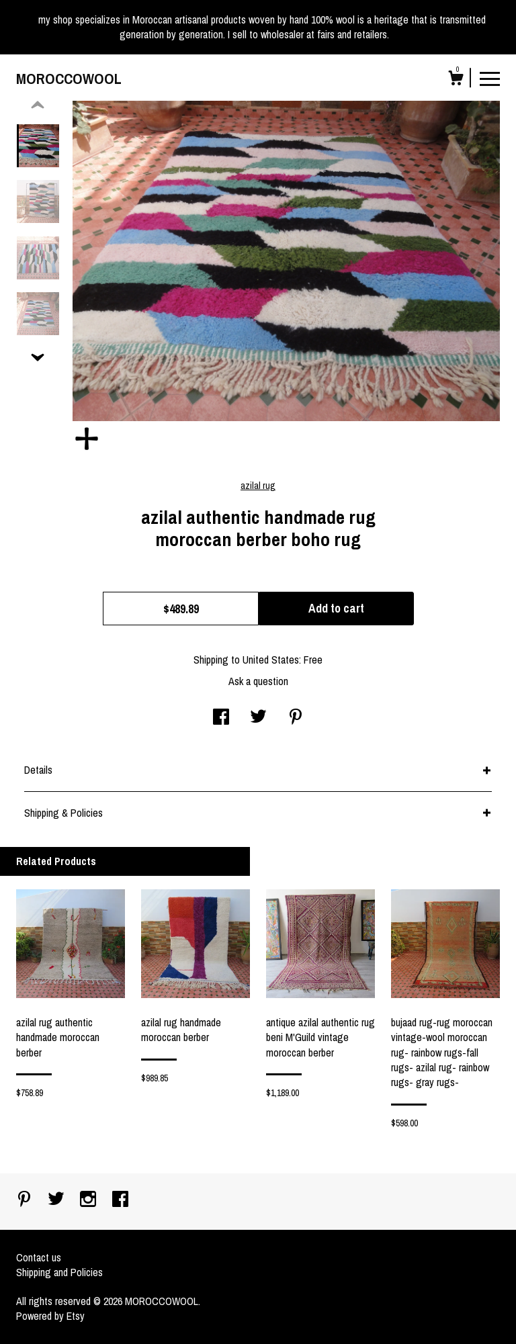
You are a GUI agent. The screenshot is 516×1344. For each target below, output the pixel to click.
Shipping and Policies (59, 1272)
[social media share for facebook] (221, 718)
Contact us (38, 1257)
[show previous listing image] (38, 105)
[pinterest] (25, 1200)
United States (271, 659)
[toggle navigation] (490, 78)
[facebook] (120, 1200)
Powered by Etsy (50, 1315)
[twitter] (57, 1200)
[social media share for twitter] (258, 718)
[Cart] (455, 80)
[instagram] (89, 1200)
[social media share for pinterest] (296, 718)
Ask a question (258, 681)
